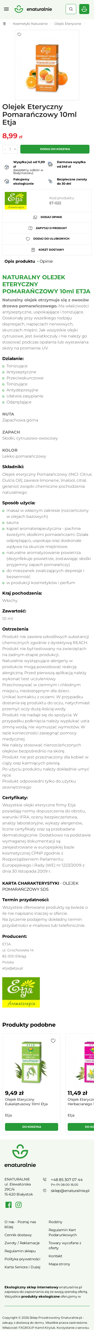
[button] (53, 1040)
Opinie (46, 261)
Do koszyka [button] (31, 1127)
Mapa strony (59, 1264)
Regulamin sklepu (20, 1251)
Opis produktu (20, 261)
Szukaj (71, 9)
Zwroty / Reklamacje (22, 1243)
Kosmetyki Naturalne (30, 24)
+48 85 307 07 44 (67, 1179)
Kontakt (55, 1256)
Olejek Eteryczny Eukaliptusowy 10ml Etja (26, 1101)
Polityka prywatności (22, 1259)
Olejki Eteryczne (67, 24)
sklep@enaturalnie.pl (70, 1190)
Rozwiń (47, 1304)
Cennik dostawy (18, 1235)
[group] (31, 1086)
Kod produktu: (61, 198)
